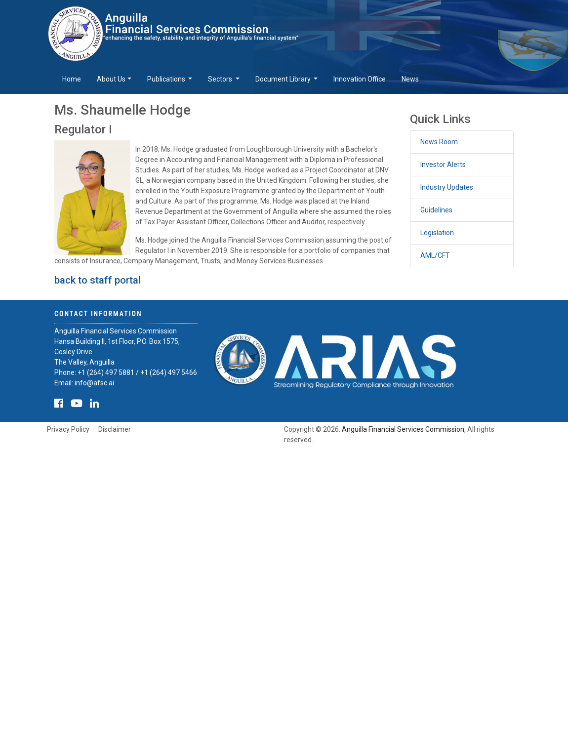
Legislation (437, 233)
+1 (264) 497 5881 (106, 372)
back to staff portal (97, 280)
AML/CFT (435, 255)
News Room (439, 142)
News (410, 79)
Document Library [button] (283, 79)
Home (71, 79)
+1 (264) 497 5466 (168, 372)
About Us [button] (111, 79)
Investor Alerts (443, 164)
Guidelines (436, 210)
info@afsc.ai (94, 383)
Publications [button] (167, 79)
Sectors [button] (221, 79)
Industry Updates (446, 187)
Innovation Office (359, 79)
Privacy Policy (68, 429)
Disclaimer (114, 429)
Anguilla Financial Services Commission (403, 429)
